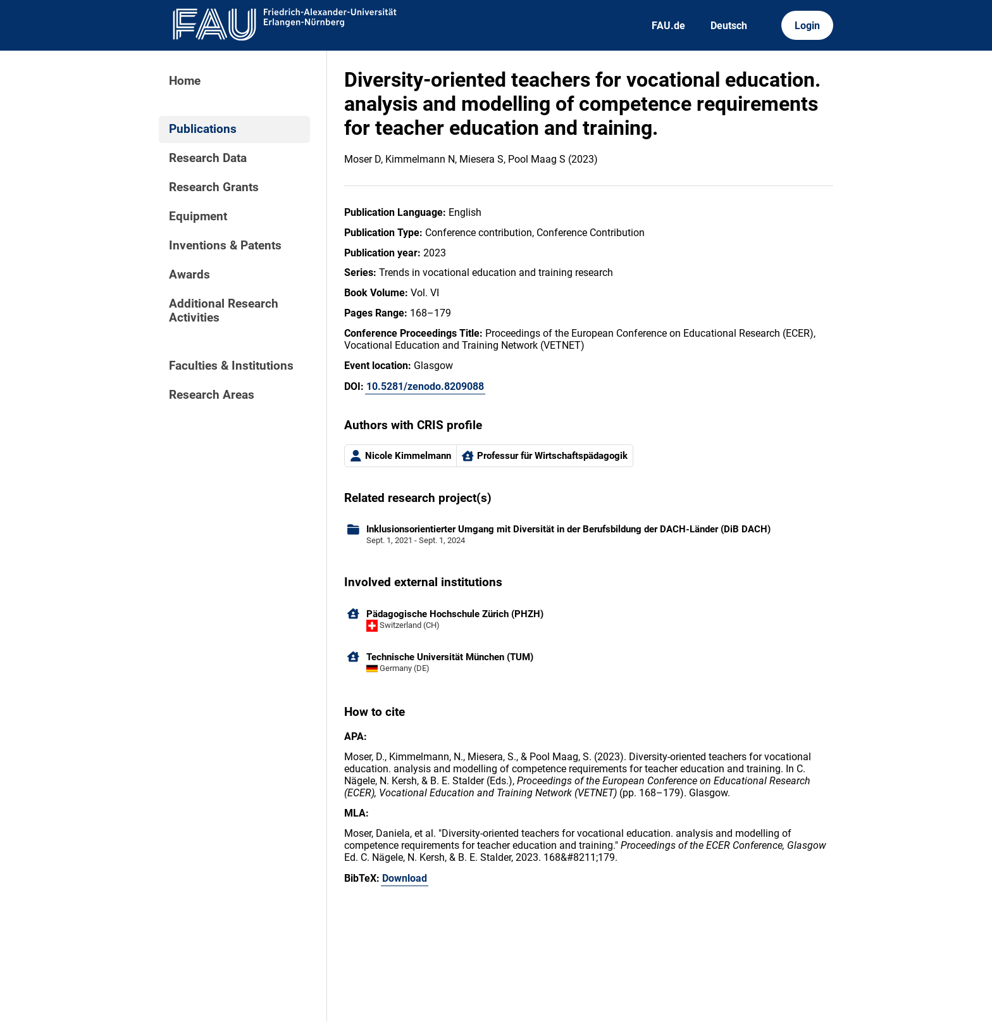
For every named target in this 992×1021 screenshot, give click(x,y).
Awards (189, 275)
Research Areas (211, 395)
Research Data (208, 158)
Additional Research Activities (223, 311)
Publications (203, 129)
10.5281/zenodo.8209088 (425, 386)
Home (185, 81)
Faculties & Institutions (231, 366)
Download (404, 878)
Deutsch (728, 26)
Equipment (198, 216)
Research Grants (214, 187)
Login (807, 26)
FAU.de (668, 26)
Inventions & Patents (225, 246)
